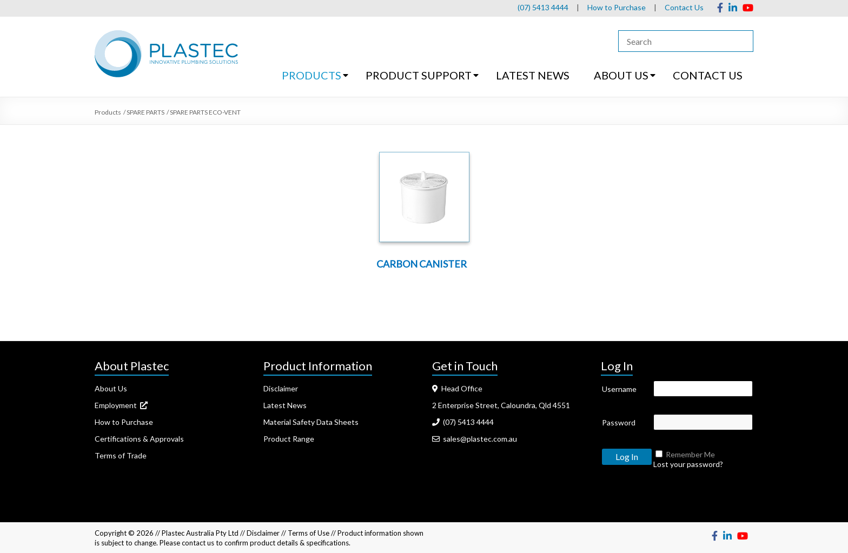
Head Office (457, 388)
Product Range (288, 438)
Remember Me (690, 454)
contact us (198, 542)
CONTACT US (708, 75)
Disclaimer (280, 388)
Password (618, 422)
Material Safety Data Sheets (311, 422)
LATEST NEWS (532, 75)
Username (619, 389)
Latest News (285, 405)
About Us (111, 388)
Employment (121, 405)
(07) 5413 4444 (543, 7)
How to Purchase (616, 7)
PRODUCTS (311, 75)
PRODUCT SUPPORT (419, 75)
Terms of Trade (121, 455)
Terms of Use (308, 533)
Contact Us (684, 7)
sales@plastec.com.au (474, 438)
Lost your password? (688, 464)
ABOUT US (621, 75)
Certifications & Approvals (139, 438)
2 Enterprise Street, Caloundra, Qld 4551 (501, 405)
